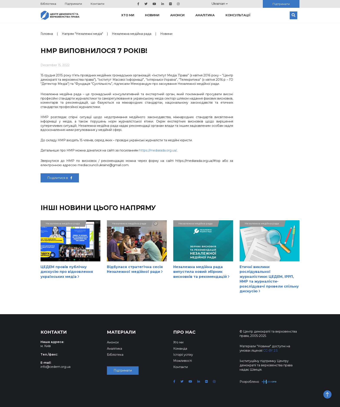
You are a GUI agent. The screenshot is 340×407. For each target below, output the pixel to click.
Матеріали (121, 332)
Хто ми (127, 15)
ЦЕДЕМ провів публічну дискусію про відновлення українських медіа (67, 272)
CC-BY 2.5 (270, 350)
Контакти (97, 3)
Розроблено (258, 381)
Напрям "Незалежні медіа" (82, 34)
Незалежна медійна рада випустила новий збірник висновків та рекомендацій (201, 272)
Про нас (184, 332)
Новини (152, 15)
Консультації (238, 15)
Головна (47, 34)
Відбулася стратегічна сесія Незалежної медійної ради (135, 269)
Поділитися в (59, 178)
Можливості (182, 361)
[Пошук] (293, 15)
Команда (180, 349)
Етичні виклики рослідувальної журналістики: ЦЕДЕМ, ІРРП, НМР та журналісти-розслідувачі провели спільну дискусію (269, 279)
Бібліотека (48, 3)
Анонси (177, 15)
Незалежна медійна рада (131, 34)
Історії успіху (183, 355)
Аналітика (205, 15)
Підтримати (73, 3)
